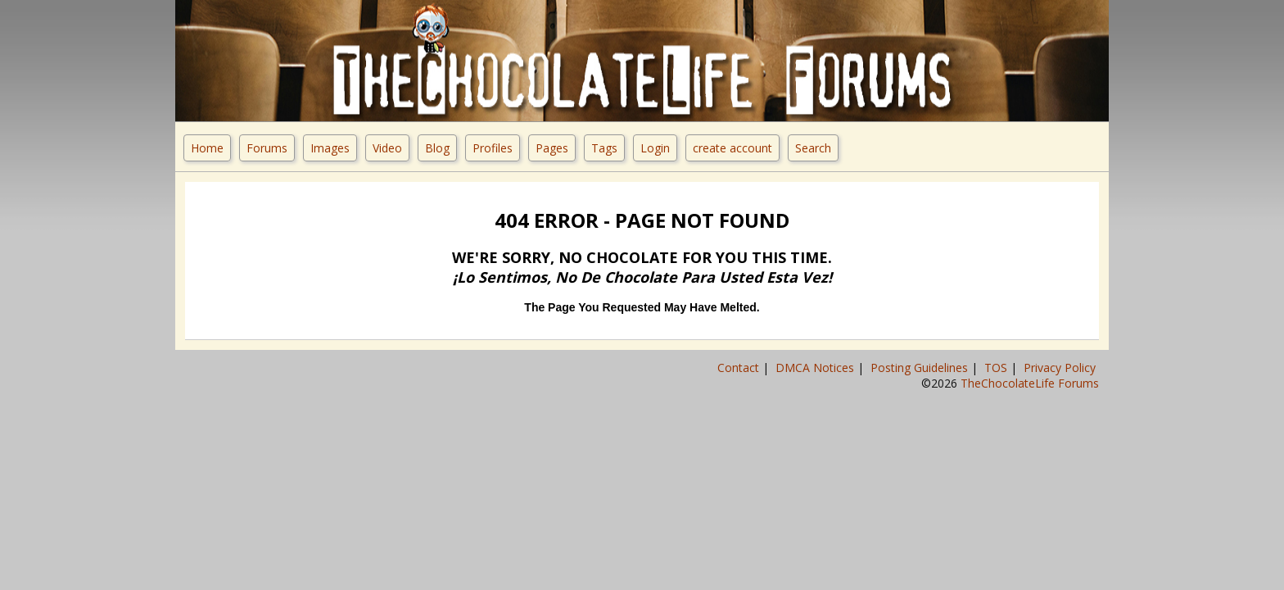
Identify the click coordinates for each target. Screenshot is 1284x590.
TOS (997, 367)
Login (655, 148)
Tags (604, 148)
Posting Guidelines (920, 367)
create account (732, 148)
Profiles (492, 148)
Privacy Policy (1061, 367)
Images (330, 148)
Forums (266, 148)
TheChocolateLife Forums (1030, 383)
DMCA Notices (816, 367)
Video (387, 148)
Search (813, 148)
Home (207, 148)
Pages (552, 148)
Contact (739, 367)
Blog (437, 148)
